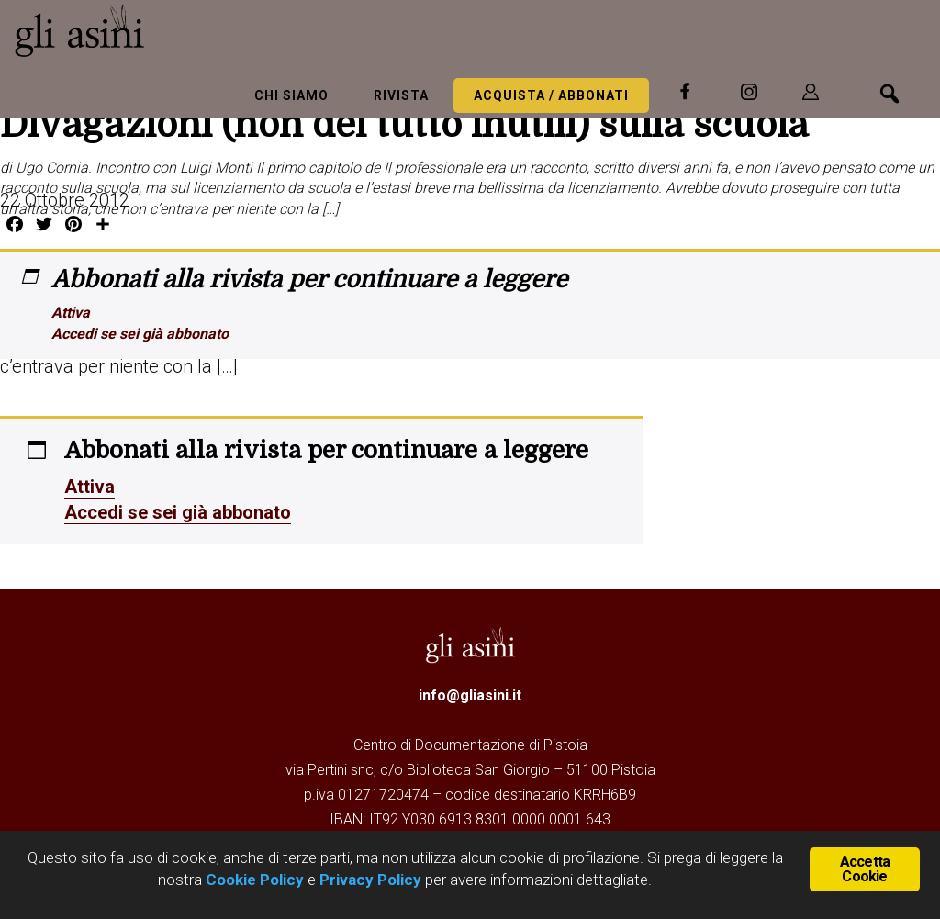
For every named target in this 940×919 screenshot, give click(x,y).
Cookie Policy (253, 879)
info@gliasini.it (470, 695)
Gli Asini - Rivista (151, 30)
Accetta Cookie (865, 869)
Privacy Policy (370, 879)
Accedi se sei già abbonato (140, 333)
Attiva (70, 312)
